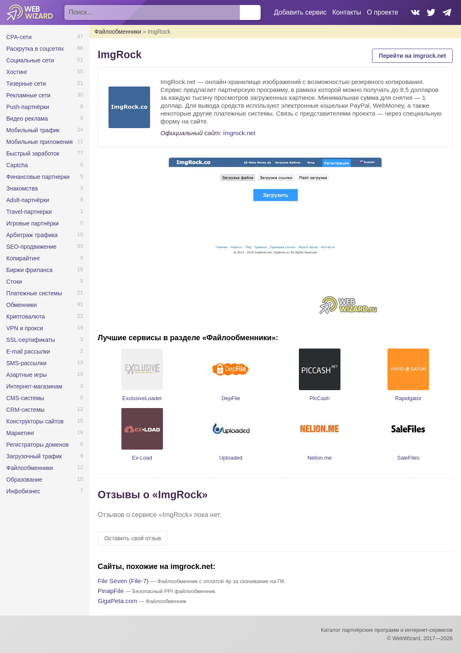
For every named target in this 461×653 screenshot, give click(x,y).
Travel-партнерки (29, 211)
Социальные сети (30, 60)
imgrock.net (239, 132)
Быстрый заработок (32, 153)
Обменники (21, 305)
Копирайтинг (23, 258)
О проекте (382, 12)
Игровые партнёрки (32, 223)
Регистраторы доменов (37, 444)
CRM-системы (25, 409)
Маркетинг (20, 433)
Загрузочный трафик (34, 456)
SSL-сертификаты (30, 339)
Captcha (17, 165)
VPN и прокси (24, 328)
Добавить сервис (300, 12)
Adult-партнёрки (27, 200)
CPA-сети (19, 37)
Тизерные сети (26, 83)
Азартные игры (26, 374)
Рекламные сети (28, 95)
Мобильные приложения (39, 142)
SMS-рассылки (26, 363)
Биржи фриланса (29, 270)
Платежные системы (34, 293)
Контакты (346, 12)
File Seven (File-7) (123, 580)
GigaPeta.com (117, 600)
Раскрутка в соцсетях (35, 48)
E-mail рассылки (28, 351)
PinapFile (111, 590)
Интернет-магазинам (34, 386)
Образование (24, 479)
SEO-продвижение (31, 246)
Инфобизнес (23, 491)
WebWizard (30, 12)
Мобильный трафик (32, 130)
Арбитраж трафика (32, 235)
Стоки (14, 281)
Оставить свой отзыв (132, 538)
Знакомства (22, 188)
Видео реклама (27, 118)
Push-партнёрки (27, 107)
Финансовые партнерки (37, 176)
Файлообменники (29, 468)
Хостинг (16, 72)
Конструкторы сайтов (35, 421)
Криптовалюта (25, 316)
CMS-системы (25, 398)
